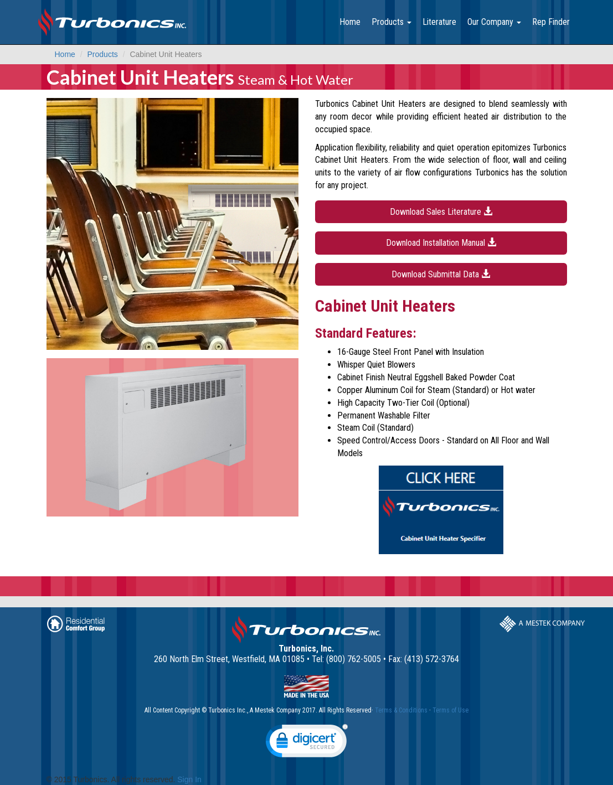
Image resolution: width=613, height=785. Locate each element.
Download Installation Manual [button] (441, 242)
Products (102, 54)
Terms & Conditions (401, 710)
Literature (439, 22)
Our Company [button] (494, 22)
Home (349, 22)
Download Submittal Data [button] (441, 274)
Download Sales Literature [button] (441, 211)
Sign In (189, 779)
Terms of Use (450, 710)
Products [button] (391, 22)
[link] (306, 743)
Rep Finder (551, 22)
